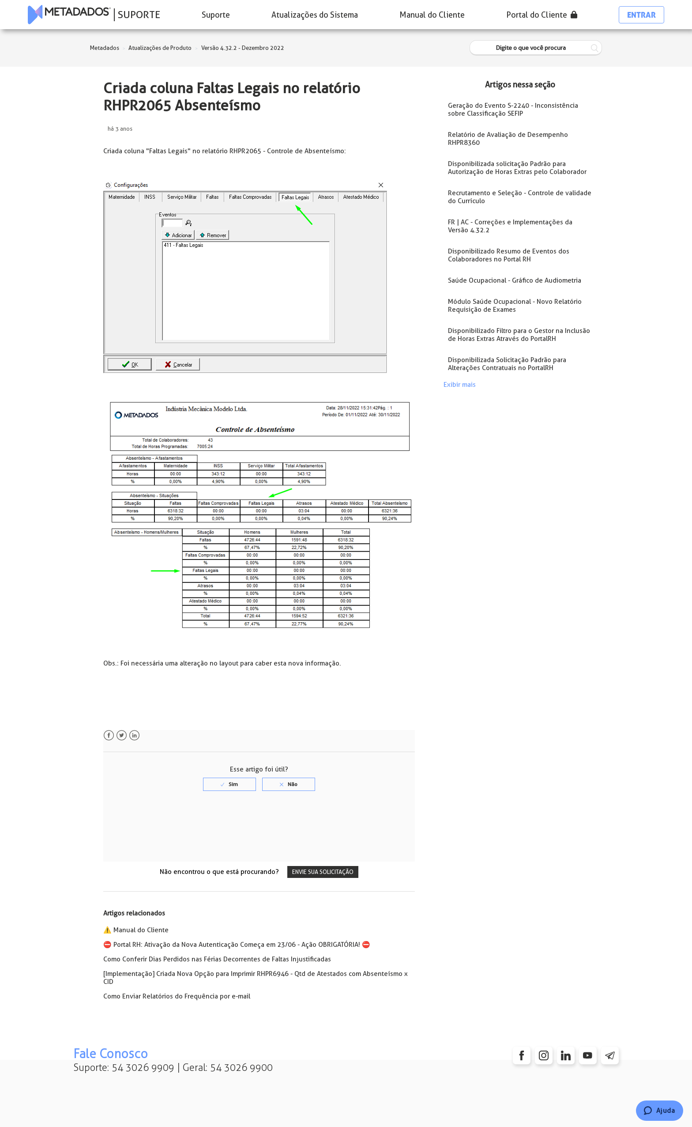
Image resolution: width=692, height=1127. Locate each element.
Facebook (108, 735)
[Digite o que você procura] (536, 48)
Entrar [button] (641, 14)
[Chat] (659, 1111)
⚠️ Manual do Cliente (136, 930)
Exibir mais (460, 385)
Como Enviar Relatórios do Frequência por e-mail (176, 996)
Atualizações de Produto (160, 48)
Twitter (121, 735)
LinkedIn (134, 735)
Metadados (104, 48)
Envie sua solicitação (323, 872)
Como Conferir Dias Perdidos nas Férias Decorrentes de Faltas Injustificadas (217, 959)
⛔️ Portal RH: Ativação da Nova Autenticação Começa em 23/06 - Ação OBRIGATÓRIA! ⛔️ (236, 945)
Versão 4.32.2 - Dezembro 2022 (242, 48)
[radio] (229, 784)
